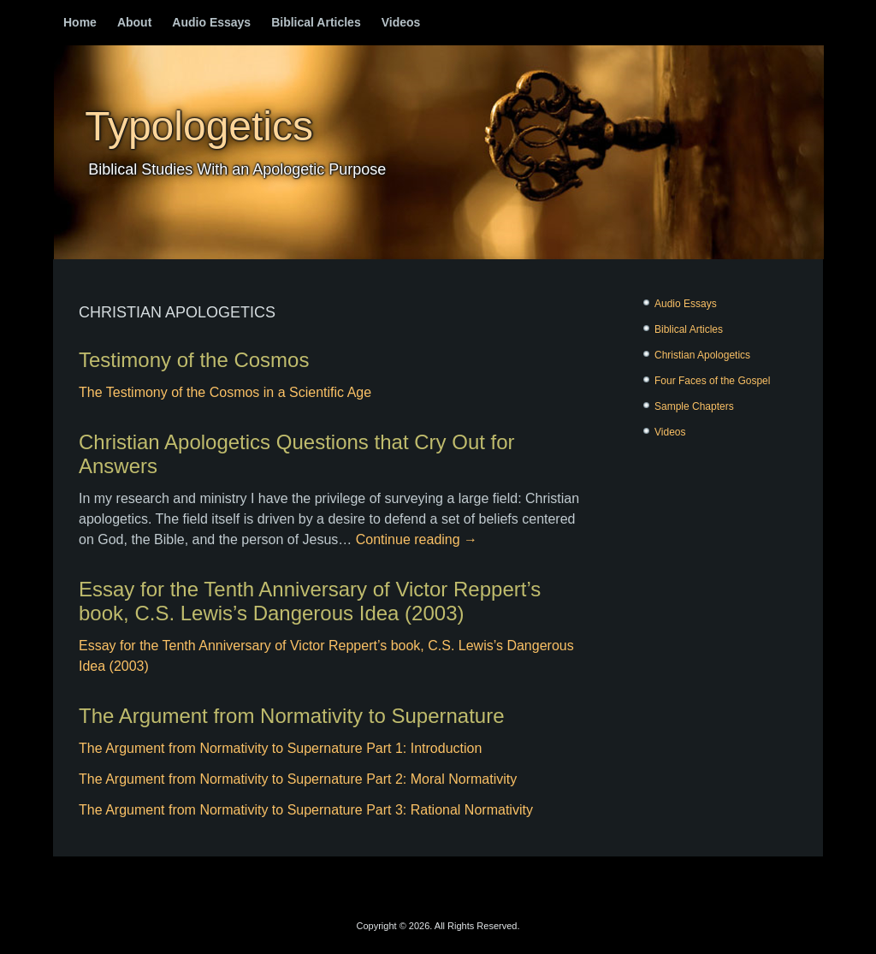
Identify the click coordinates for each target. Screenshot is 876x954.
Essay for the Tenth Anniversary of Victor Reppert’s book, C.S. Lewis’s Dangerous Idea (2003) (310, 601)
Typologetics (199, 126)
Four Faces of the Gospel (712, 381)
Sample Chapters (694, 406)
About (134, 22)
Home (80, 22)
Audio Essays (211, 22)
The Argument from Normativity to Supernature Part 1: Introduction (280, 748)
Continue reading (416, 539)
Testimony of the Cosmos (194, 359)
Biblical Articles (316, 22)
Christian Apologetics (702, 355)
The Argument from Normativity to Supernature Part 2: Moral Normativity (298, 779)
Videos (401, 22)
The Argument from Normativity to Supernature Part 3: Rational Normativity (306, 810)
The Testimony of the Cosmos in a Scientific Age (225, 392)
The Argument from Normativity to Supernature (292, 715)
